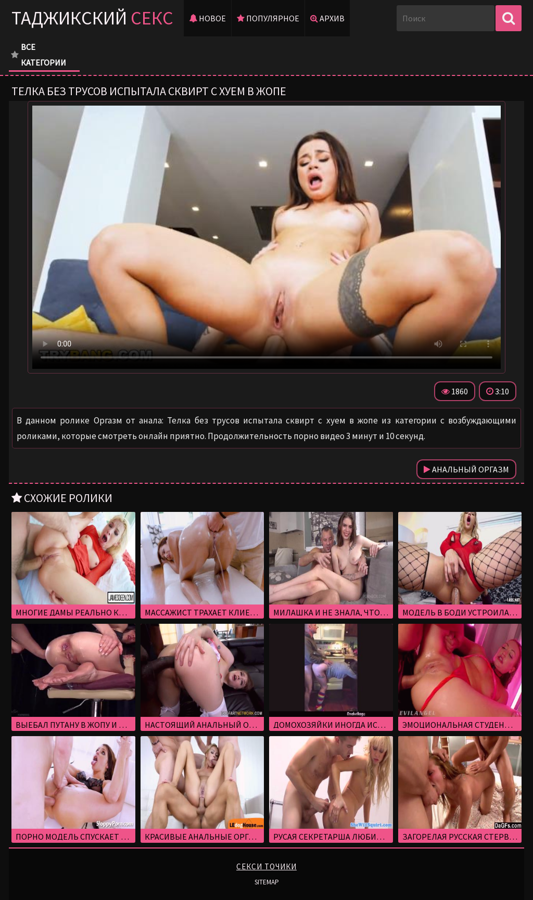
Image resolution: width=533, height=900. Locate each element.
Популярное (268, 18)
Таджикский (92, 18)
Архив (327, 18)
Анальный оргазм (466, 469)
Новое (207, 18)
